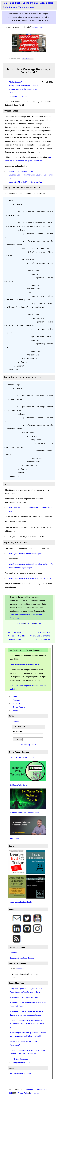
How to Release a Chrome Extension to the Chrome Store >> (40, 635)
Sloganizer (20, 968)
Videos (21, 7)
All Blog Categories (20, 1058)
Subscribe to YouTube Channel (22, 957)
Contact (30, 7)
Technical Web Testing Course (21, 757)
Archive (38, 623)
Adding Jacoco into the (25, 86)
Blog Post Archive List (21, 1062)
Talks (50, 3)
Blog (12, 3)
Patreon (43, 3)
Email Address (19, 731)
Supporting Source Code (18, 96)
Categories (29, 623)
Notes (11, 93)
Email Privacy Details (27, 744)
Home (6, 3)
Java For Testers (28, 59)
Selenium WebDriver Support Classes (24, 812)
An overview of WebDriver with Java (24, 997)
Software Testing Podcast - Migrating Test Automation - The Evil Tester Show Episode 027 (27, 1023)
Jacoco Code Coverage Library (21, 171)
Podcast (13, 7)
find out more (37, 27)
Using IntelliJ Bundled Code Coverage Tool (25, 182)
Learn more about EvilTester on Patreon (25, 664)
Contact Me (14, 721)
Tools (5, 7)
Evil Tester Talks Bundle (19, 784)
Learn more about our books (21, 901)
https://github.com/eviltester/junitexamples (25, 553)
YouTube (16, 703)
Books (18, 3)
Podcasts (13, 952)
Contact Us (34, 1092)
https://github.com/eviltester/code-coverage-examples (30, 578)
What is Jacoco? (15, 82)
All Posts (20, 623)
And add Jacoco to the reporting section (24, 89)
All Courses (14, 838)
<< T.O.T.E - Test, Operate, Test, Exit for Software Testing (16, 635)
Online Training (30, 3)
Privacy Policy (23, 1092)
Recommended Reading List (21, 1073)
